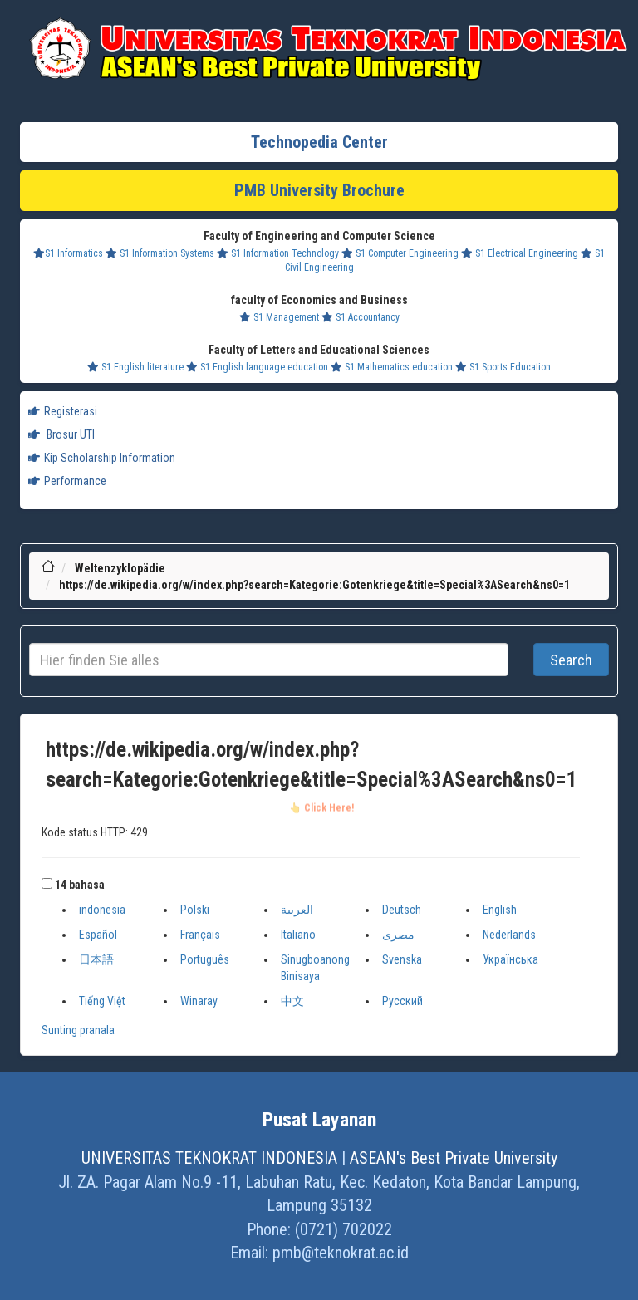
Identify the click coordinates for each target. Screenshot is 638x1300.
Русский (402, 1001)
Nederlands (509, 934)
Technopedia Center (319, 142)
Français (200, 934)
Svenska (402, 959)
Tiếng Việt (102, 1001)
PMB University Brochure (319, 190)
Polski (194, 909)
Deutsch (401, 909)
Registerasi (62, 411)
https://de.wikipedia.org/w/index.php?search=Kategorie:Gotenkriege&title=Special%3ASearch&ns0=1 (314, 584)
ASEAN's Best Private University (453, 1158)
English (500, 909)
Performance (67, 481)
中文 (292, 1001)
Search (571, 660)
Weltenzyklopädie (120, 568)
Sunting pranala (78, 1030)
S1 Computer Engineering (400, 253)
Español (98, 934)
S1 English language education (257, 367)
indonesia (102, 909)
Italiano (298, 934)
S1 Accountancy (360, 317)
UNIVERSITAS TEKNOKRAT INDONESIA (209, 1158)
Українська (510, 959)
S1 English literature (135, 367)
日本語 (96, 959)
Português (204, 959)
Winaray (199, 1001)
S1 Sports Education (503, 367)
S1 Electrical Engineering (519, 253)
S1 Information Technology (278, 253)
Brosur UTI (61, 434)
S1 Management (279, 317)
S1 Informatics (68, 253)
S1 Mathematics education (392, 367)
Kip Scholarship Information (101, 457)
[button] (47, 883)
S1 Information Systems (160, 253)
